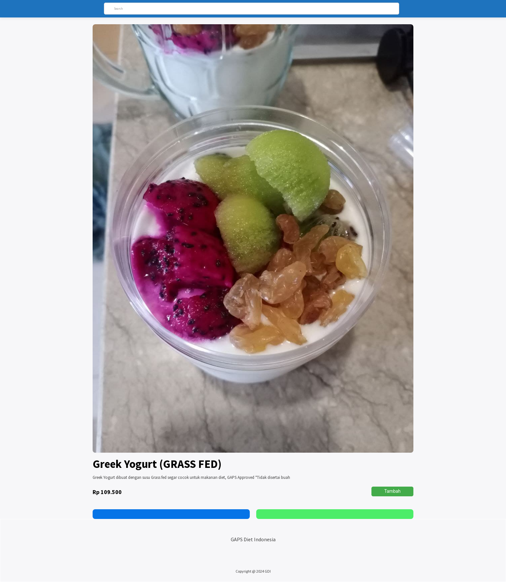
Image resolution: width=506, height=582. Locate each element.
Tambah (392, 491)
